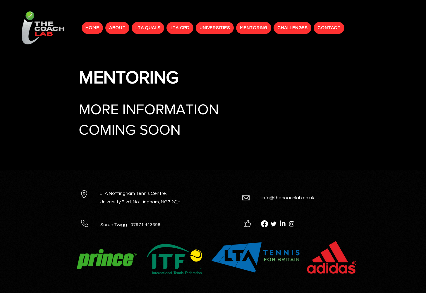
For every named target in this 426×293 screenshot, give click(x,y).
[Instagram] (291, 223)
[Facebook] (264, 223)
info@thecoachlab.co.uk (288, 197)
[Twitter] (273, 223)
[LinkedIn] (282, 223)
